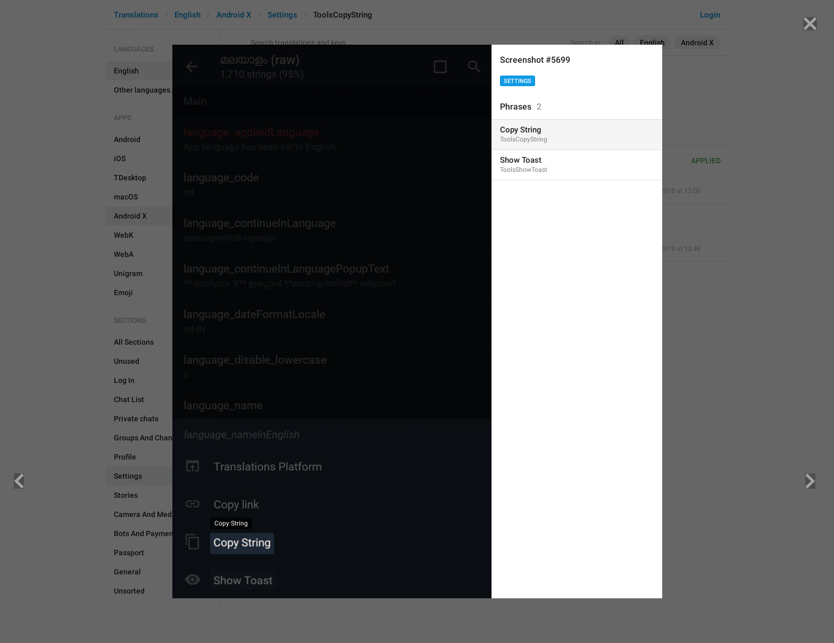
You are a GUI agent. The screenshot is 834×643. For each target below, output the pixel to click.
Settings (517, 81)
